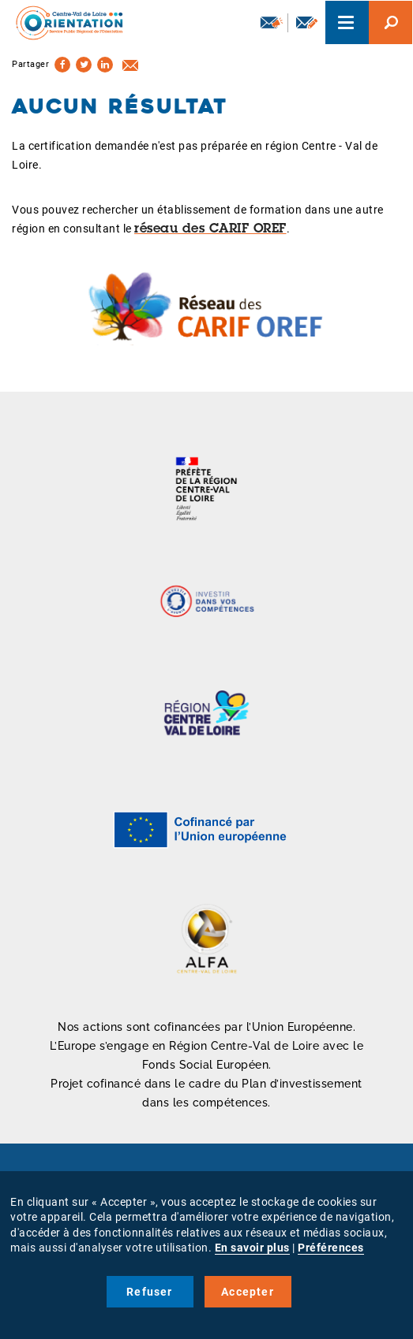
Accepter (247, 1291)
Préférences (331, 1247)
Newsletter (271, 22)
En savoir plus (252, 1247)
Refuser (149, 1291)
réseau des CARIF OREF (210, 229)
